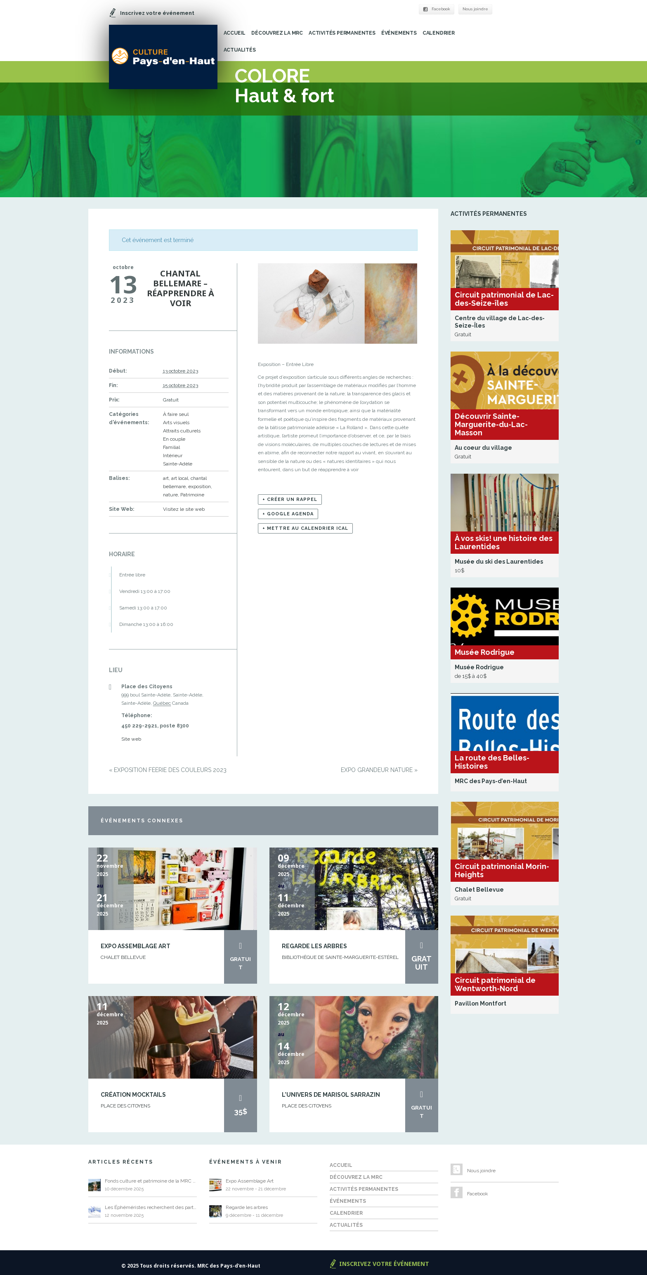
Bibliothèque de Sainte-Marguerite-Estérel (340, 957)
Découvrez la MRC (277, 33)
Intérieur (172, 455)
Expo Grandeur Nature (379, 770)
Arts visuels (176, 422)
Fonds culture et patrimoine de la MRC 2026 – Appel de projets (151, 1181)
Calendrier (439, 33)
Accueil (235, 33)
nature (170, 495)
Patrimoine (192, 495)
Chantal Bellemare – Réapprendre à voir (180, 288)
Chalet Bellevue (123, 957)
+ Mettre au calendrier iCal (305, 528)
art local (179, 478)
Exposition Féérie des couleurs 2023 (168, 770)
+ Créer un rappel (289, 499)
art (166, 478)
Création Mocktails (133, 1094)
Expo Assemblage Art (135, 946)
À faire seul (176, 414)
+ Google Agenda (288, 514)
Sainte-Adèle (177, 464)
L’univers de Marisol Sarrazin (331, 1094)
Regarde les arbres (314, 946)
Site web (131, 739)
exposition (199, 486)
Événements (399, 33)
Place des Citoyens (125, 1106)
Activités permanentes (342, 33)
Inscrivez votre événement (384, 1264)
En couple (174, 439)
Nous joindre (475, 9)
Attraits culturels (182, 431)
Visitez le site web (184, 509)
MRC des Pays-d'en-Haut (228, 1265)
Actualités (240, 50)
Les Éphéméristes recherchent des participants (151, 1207)
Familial (171, 447)
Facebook (436, 9)
